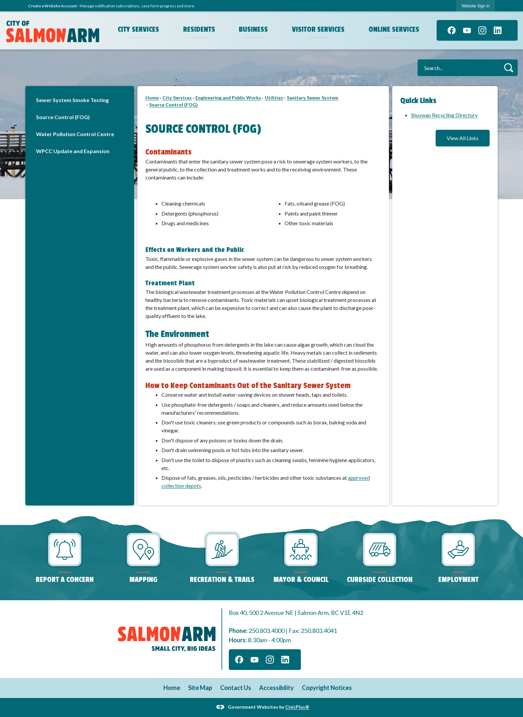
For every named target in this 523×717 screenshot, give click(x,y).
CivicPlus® (297, 707)
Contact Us (235, 687)
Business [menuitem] (253, 29)
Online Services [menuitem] (394, 29)
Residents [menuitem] (199, 29)
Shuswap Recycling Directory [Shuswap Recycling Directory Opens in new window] (444, 115)
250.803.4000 (266, 630)
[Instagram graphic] (482, 30)
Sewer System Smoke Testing (72, 100)
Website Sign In (476, 6)
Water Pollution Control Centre (75, 134)
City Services (177, 97)
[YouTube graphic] (467, 30)
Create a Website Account (52, 5)
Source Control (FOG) (63, 117)
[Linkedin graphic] (498, 30)
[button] (508, 67)
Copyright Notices (327, 687)
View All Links (463, 138)
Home (152, 97)
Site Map (200, 687)
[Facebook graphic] (452, 30)
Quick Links (418, 100)
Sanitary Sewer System (312, 97)
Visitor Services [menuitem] (318, 29)
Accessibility (276, 687)
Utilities (274, 97)
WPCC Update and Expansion (72, 151)
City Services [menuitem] (138, 29)
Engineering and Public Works (228, 97)
